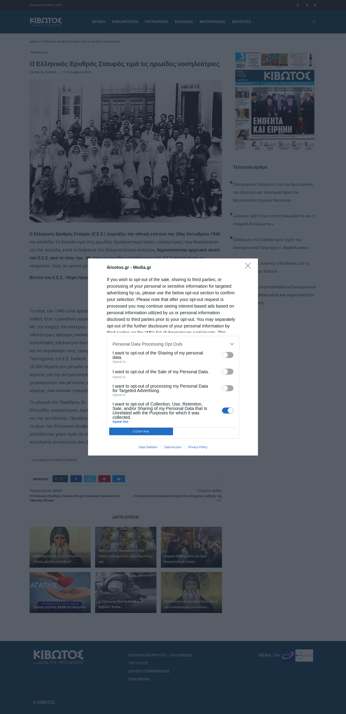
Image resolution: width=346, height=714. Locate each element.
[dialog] (173, 357)
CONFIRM (141, 431)
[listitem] (173, 344)
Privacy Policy (197, 447)
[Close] (249, 267)
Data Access (172, 447)
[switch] (227, 355)
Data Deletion (148, 447)
